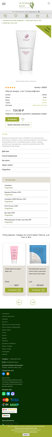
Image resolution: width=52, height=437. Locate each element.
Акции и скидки (6, 349)
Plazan (44, 100)
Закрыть (26, 434)
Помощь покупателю (8, 316)
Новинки (4, 354)
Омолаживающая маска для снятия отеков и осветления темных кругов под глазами (37, 271)
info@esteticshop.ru (12, 362)
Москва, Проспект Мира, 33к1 (11, 367)
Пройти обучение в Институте (18, 125)
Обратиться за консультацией (11, 324)
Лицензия (5, 319)
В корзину (12, 119)
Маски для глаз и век (10, 23)
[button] (19, 302)
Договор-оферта (7, 386)
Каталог (4, 335)
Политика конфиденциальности (12, 382)
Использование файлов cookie (12, 380)
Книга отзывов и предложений (11, 327)
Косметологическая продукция (13, 20)
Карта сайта (6, 378)
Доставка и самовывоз (9, 343)
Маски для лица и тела (33, 20)
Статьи (4, 332)
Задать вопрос (6, 330)
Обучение (5, 340)
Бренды (4, 338)
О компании (5, 313)
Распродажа (5, 351)
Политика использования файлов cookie (26, 428)
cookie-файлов (33, 432)
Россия (44, 102)
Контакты (5, 322)
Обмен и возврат (7, 346)
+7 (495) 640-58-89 (15, 359)
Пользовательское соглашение (12, 384)
